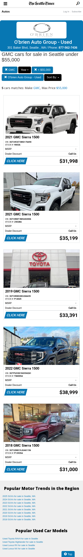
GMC (10, 69)
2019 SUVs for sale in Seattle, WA (19, 516)
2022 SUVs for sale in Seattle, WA (19, 506)
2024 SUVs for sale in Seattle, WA (19, 499)
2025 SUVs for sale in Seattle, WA (19, 496)
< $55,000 (42, 69)
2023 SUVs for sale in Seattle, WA (19, 503)
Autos (6, 11)
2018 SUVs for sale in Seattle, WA (19, 519)
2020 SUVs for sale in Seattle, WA (19, 513)
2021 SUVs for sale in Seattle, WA (19, 509)
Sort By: (53, 77)
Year (24, 69)
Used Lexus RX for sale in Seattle (18, 545)
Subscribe (76, 11)
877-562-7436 (68, 47)
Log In (66, 11)
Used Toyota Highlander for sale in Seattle (22, 542)
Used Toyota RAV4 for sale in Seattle (20, 538)
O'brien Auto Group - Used (22, 77)
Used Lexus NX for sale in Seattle (18, 548)
